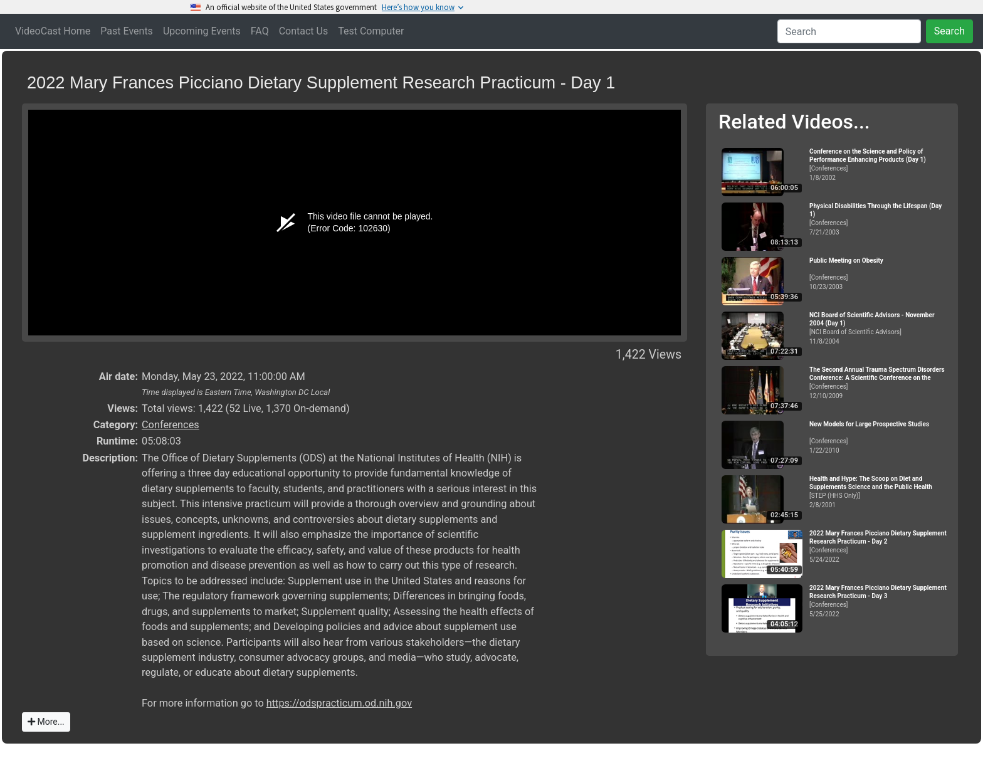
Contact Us (304, 31)
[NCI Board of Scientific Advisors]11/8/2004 (878, 328)
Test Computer (371, 31)
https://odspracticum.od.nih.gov (339, 703)
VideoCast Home (52, 31)
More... (46, 722)
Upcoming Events (202, 31)
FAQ (260, 31)
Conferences (170, 425)
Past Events (126, 31)
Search (949, 31)
